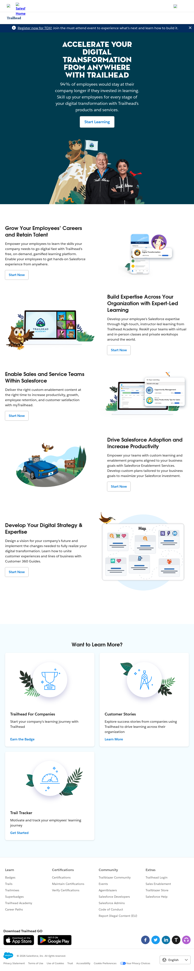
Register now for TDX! (35, 28)
